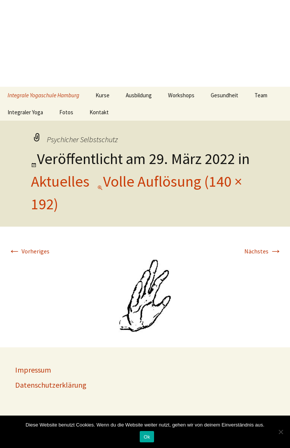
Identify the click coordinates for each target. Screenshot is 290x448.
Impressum (33, 369)
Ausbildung (139, 95)
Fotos (66, 112)
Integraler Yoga (25, 112)
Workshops (181, 95)
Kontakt (99, 112)
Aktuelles (60, 181)
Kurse (103, 95)
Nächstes (263, 251)
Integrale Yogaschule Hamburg (43, 95)
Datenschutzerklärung (50, 385)
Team (261, 95)
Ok (146, 437)
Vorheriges (28, 251)
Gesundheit (224, 95)
